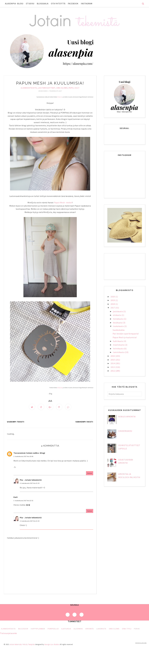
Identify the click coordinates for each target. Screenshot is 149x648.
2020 (113, 296)
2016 (113, 356)
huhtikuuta (118, 341)
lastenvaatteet (46, 88)
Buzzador (23, 629)
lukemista (101, 629)
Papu (71, 88)
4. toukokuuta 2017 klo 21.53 (29, 484)
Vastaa (89, 473)
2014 (113, 363)
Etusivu (30, 3)
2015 (113, 359)
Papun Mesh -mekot (63, 202)
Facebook (73, 3)
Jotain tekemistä (15, 645)
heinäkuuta (118, 319)
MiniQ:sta (59, 97)
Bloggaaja (42, 3)
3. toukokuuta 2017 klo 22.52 (23, 501)
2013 (113, 367)
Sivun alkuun (140, 643)
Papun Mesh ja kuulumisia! (125, 337)
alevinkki (78, 629)
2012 (113, 370)
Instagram (86, 3)
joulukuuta (118, 311)
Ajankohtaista (29, 88)
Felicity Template (29, 645)
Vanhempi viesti (84, 422)
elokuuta (117, 315)
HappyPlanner (38, 629)
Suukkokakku (119, 330)
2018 (113, 304)
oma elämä (62, 88)
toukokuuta (118, 326)
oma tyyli (126, 629)
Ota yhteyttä (58, 3)
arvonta (89, 629)
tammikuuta (119, 352)
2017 (113, 307)
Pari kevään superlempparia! (126, 333)
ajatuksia (66, 629)
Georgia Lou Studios (51, 645)
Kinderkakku (125, 431)
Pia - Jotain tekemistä (30, 480)
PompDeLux (53, 629)
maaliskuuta (119, 345)
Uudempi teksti (15, 422)
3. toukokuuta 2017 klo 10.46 (23, 457)
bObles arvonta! (127, 416)
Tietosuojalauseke (8, 633)
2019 (113, 300)
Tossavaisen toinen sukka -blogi (29, 453)
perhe (137, 629)
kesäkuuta (118, 322)
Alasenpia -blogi (14, 3)
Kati (16, 497)
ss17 (77, 88)
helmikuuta (118, 348)
